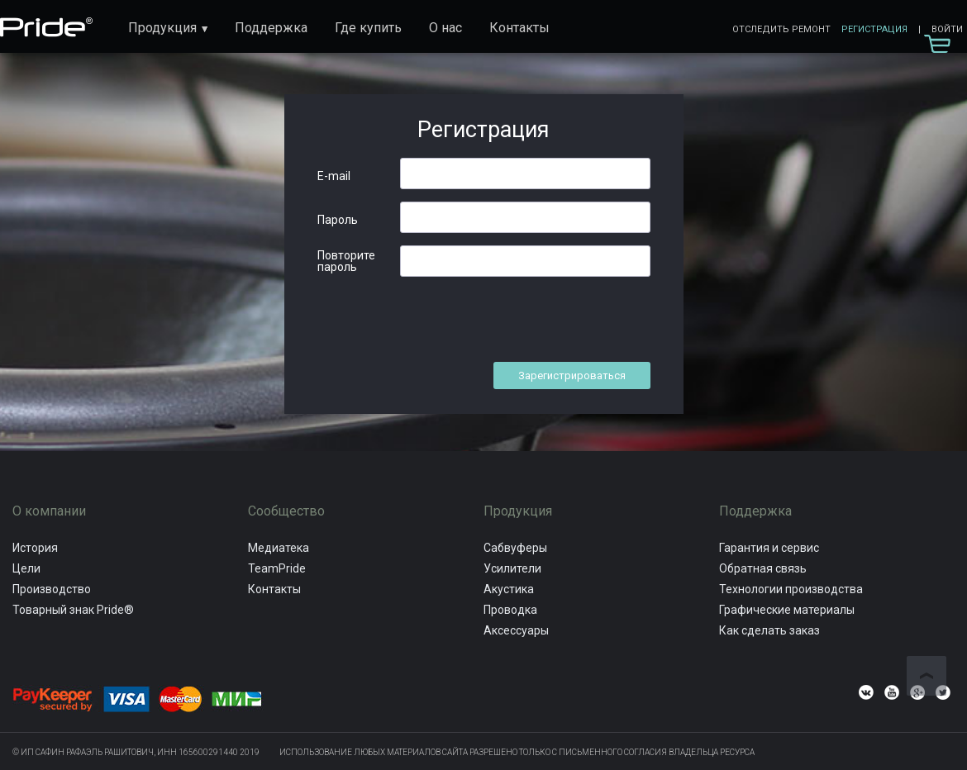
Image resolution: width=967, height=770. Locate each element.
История (35, 547)
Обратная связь (763, 568)
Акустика (508, 589)
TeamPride (277, 568)
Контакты (519, 28)
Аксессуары (516, 630)
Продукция (162, 28)
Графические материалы (787, 609)
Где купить (368, 28)
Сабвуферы (515, 547)
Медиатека (278, 547)
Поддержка (271, 28)
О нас (445, 28)
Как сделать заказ (769, 630)
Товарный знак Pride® (73, 609)
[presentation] (525, 321)
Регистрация (874, 29)
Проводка (510, 609)
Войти (947, 29)
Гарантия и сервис (769, 547)
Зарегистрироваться (572, 375)
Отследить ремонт (781, 29)
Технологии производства (791, 589)
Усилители (512, 568)
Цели (26, 568)
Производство (51, 589)
